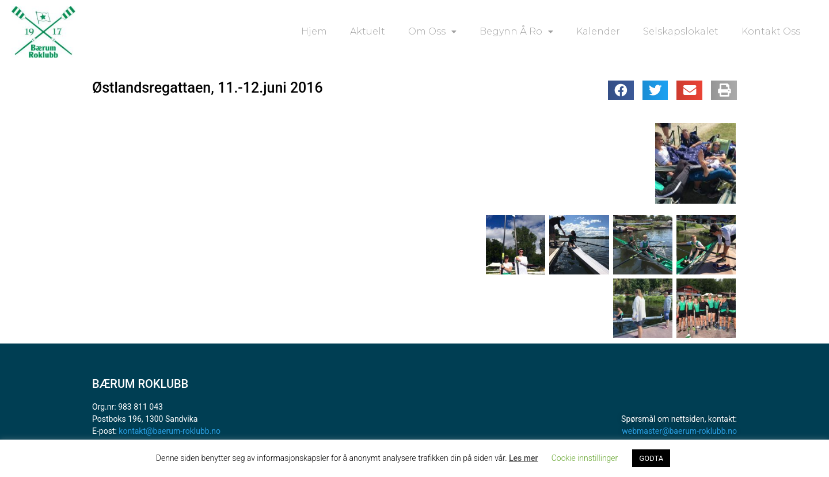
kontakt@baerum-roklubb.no (169, 431)
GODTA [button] (651, 458)
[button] (621, 90)
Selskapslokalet (680, 31)
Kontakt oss (770, 31)
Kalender (598, 31)
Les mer (523, 458)
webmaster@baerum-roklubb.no (679, 431)
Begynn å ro (516, 31)
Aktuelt (367, 31)
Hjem (314, 31)
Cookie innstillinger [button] (585, 458)
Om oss (432, 31)
